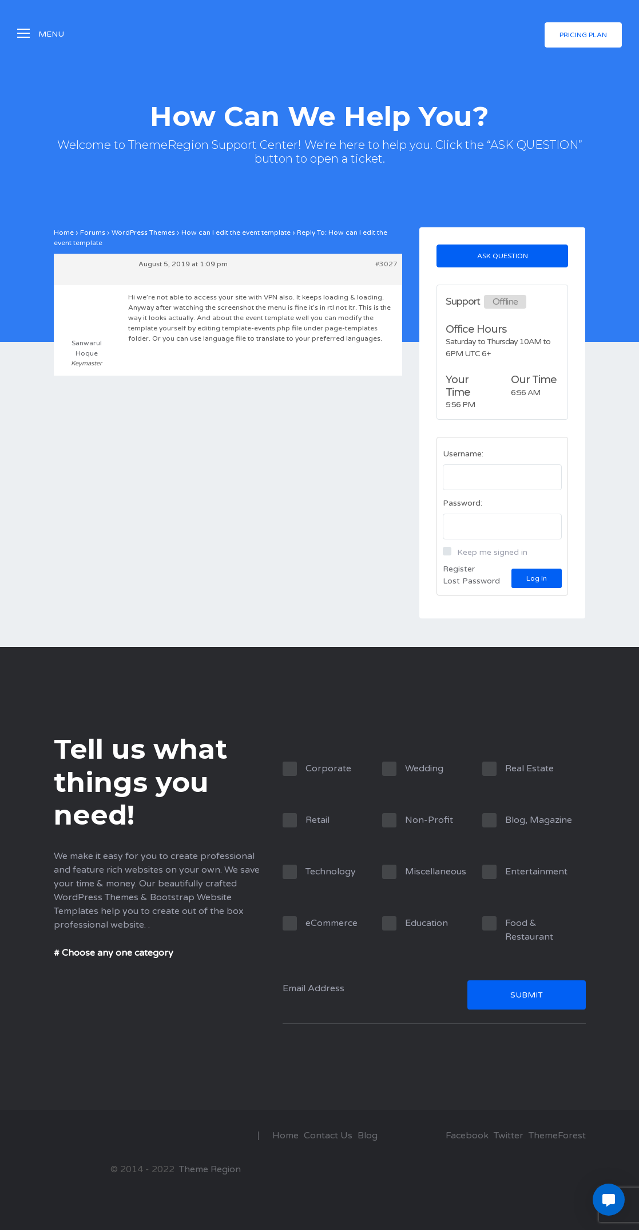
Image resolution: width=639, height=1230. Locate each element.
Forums (92, 232)
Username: (463, 454)
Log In (536, 578)
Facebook (467, 1135)
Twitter (508, 1135)
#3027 (386, 264)
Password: (462, 503)
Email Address (434, 998)
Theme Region (209, 1169)
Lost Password (471, 581)
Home (64, 232)
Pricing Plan (583, 35)
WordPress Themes (143, 232)
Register (459, 569)
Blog (368, 1135)
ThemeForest (557, 1135)
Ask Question (502, 256)
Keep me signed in (492, 552)
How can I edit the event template (236, 232)
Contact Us (328, 1135)
